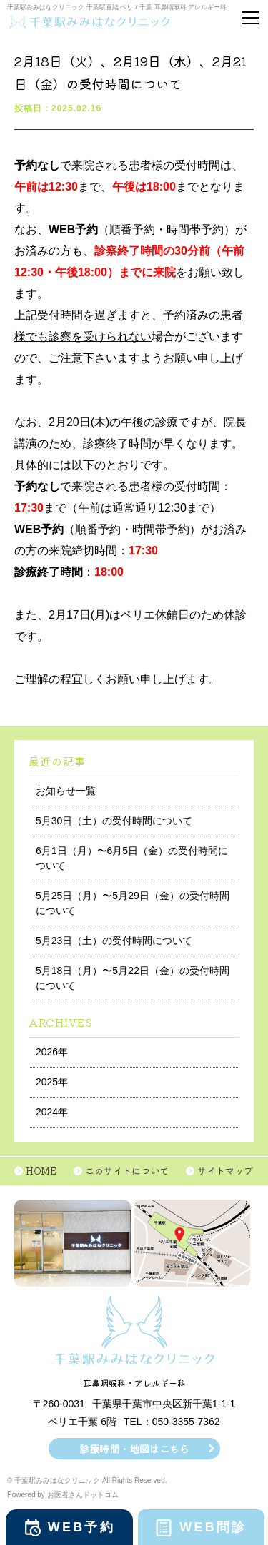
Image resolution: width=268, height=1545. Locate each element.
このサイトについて (127, 1170)
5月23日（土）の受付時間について (114, 940)
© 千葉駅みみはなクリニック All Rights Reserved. (87, 1480)
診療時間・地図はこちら (134, 1449)
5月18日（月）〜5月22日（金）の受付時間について (132, 978)
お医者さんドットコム (83, 1495)
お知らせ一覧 (66, 790)
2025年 (52, 1082)
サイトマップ (225, 1170)
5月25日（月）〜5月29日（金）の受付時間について (132, 903)
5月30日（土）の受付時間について (114, 820)
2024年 (52, 1112)
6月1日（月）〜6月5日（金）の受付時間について (132, 858)
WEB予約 (81, 1527)
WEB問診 (213, 1527)
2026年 (52, 1052)
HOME (41, 1170)
